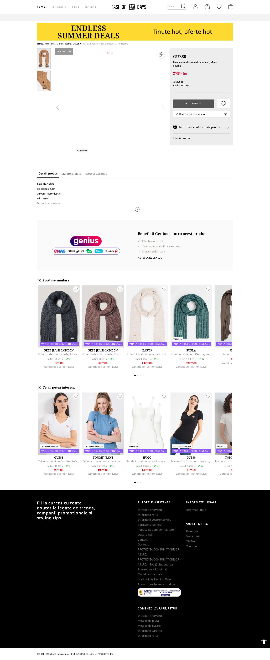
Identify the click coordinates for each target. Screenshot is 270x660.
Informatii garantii (150, 631)
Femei (42, 7)
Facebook (192, 531)
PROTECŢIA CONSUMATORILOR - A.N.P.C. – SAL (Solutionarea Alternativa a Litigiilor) (159, 564)
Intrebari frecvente (150, 510)
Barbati (59, 7)
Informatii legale (201, 502)
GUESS (179, 56)
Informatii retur (148, 515)
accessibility (264, 641)
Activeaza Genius (150, 257)
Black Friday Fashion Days (154, 579)
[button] (137, 209)
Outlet (196, 17)
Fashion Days (181, 85)
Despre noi (145, 535)
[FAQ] (207, 6)
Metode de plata (148, 621)
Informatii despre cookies (154, 520)
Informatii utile (196, 510)
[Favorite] (219, 6)
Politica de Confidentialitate (156, 530)
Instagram (193, 536)
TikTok (190, 541)
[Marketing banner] (135, 30)
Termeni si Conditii (150, 525)
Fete (76, 7)
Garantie (143, 544)
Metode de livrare (149, 626)
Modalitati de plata (150, 574)
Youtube (191, 546)
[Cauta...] (176, 6)
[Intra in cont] (195, 7)
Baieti (90, 7)
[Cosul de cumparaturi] (230, 6)
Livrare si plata (71, 174)
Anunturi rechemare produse (156, 584)
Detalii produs (48, 174)
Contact (143, 540)
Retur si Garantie (96, 174)
